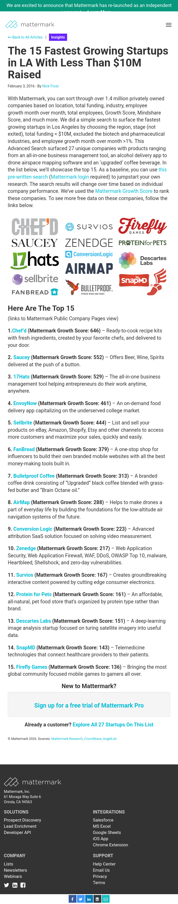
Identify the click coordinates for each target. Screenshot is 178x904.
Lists (8, 864)
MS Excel (102, 826)
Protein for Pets (34, 594)
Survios (24, 575)
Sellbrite (22, 423)
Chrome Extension (110, 844)
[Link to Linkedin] (15, 885)
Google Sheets (107, 832)
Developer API (17, 832)
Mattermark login (70, 177)
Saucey (21, 357)
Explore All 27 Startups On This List (113, 725)
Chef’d (19, 331)
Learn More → (102, 12)
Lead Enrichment (20, 826)
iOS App (101, 838)
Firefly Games (31, 667)
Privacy (100, 876)
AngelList (109, 739)
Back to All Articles (25, 37)
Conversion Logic (32, 529)
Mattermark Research (67, 739)
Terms (99, 882)
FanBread (23, 449)
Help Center (104, 864)
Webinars (13, 876)
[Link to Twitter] (7, 885)
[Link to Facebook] (22, 885)
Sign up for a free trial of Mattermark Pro (89, 705)
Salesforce (103, 820)
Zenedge (26, 548)
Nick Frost (50, 86)
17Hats (21, 377)
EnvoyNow (25, 403)
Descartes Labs (33, 621)
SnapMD (25, 648)
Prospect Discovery (22, 820)
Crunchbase (93, 739)
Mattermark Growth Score (123, 191)
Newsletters (15, 870)
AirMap (21, 502)
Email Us (101, 870)
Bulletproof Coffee (33, 476)
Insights (58, 37)
